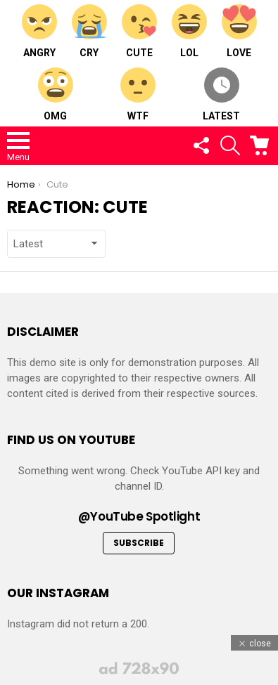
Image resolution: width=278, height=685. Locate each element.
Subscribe (138, 543)
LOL (189, 31)
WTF (138, 94)
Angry (39, 31)
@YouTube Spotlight (139, 516)
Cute (139, 31)
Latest (221, 94)
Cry (89, 31)
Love (239, 31)
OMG (55, 94)
